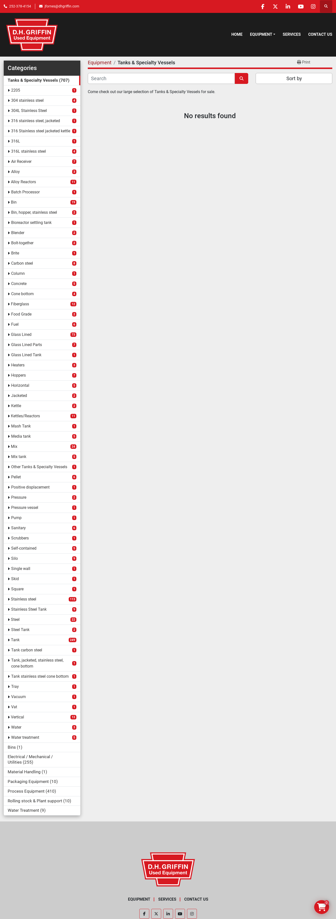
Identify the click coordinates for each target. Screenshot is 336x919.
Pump (16, 517)
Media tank (21, 436)
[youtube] (300, 6)
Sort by (294, 78)
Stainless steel (23, 599)
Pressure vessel (24, 507)
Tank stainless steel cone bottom (40, 676)
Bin (14, 202)
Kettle (16, 405)
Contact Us (320, 34)
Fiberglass (20, 304)
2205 (15, 90)
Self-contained (23, 548)
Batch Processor (25, 192)
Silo (14, 558)
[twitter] (275, 6)
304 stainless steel (27, 100)
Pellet (16, 477)
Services (292, 34)
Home (237, 34)
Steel (15, 619)
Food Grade (21, 314)
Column (18, 273)
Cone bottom (22, 293)
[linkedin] (288, 6)
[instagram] (313, 6)
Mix (14, 446)
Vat (14, 707)
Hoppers (18, 375)
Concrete (19, 283)
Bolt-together (22, 243)
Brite (15, 253)
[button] (262, 34)
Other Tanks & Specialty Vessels (39, 466)
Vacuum (18, 696)
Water (16, 727)
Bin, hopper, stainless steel (34, 212)
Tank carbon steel (26, 650)
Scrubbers (20, 538)
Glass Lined (21, 334)
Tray (15, 686)
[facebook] (262, 6)
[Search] (161, 78)
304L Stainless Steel (29, 110)
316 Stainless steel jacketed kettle (40, 131)
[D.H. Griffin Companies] (168, 869)
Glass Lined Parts (26, 344)
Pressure (18, 497)
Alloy (15, 171)
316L (15, 141)
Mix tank (18, 456)
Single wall (20, 568)
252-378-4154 (20, 6)
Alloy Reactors (23, 181)
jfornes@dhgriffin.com (62, 6)
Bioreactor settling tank (31, 222)
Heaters (18, 365)
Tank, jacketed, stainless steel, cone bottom (37, 663)
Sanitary (18, 528)
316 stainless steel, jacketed (35, 120)
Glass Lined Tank (26, 355)
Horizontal (20, 385)
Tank (15, 639)
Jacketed (19, 395)
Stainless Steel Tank (29, 609)
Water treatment (25, 737)
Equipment (261, 34)
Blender (17, 232)
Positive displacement (30, 487)
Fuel (15, 324)
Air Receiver (21, 161)
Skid (15, 578)
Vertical (17, 717)
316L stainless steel (28, 151)
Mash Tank (21, 426)
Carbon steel (22, 263)
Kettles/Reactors (25, 416)
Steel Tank (20, 629)
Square (17, 589)
